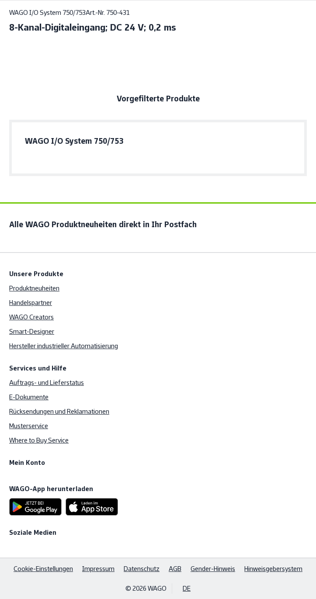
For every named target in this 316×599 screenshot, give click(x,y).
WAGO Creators (31, 317)
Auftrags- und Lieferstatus (46, 382)
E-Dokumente (29, 397)
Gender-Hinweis (213, 568)
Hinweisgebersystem (273, 568)
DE (187, 588)
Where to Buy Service (39, 440)
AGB (175, 568)
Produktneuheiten (34, 288)
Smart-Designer (31, 331)
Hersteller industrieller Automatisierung (63, 346)
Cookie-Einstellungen (43, 568)
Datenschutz (142, 568)
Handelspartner (30, 302)
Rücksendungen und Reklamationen (59, 411)
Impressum (98, 568)
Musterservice (28, 425)
